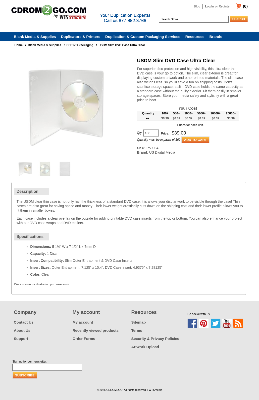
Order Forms (84, 338)
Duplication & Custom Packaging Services (142, 36)
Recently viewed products (96, 330)
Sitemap (138, 322)
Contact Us (24, 322)
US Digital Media (162, 152)
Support (21, 338)
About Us (22, 330)
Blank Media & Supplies (35, 36)
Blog (197, 6)
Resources (195, 36)
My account (83, 322)
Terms (136, 330)
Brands (215, 36)
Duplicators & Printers (80, 36)
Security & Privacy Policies (155, 338)
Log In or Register (218, 6)
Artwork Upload (145, 347)
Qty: (140, 132)
